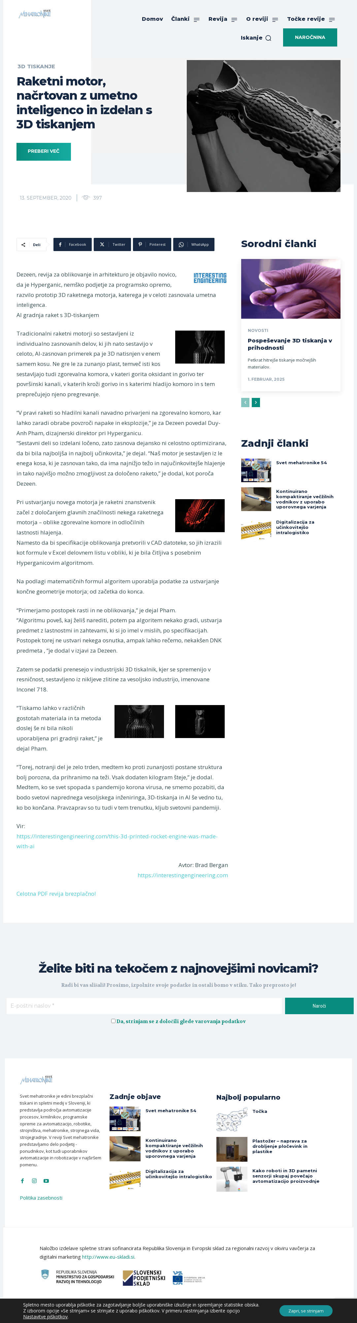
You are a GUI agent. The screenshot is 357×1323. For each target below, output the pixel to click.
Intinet (234, 1313)
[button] (256, 38)
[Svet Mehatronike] (34, 13)
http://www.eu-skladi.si (108, 1256)
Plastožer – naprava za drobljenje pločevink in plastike (278, 1145)
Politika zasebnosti (41, 1197)
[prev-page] (245, 402)
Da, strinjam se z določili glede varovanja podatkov (181, 1021)
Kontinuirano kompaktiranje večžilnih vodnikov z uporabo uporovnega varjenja (308, 497)
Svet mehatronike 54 (299, 462)
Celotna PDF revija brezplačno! (56, 893)
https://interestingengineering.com (183, 875)
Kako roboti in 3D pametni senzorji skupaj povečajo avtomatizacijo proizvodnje (283, 1175)
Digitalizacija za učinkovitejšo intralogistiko (307, 522)
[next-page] (256, 402)
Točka (259, 1111)
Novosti (258, 331)
